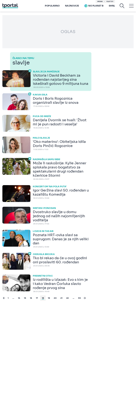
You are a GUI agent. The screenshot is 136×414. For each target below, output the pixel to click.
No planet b (93, 5)
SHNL (112, 5)
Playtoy (110, 1)
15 (25, 298)
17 (37, 298)
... (13, 298)
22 (67, 298)
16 (31, 298)
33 (79, 298)
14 (19, 298)
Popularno (52, 5)
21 (61, 298)
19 (49, 298)
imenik (100, 1)
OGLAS (68, 31)
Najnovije (72, 5)
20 (55, 298)
